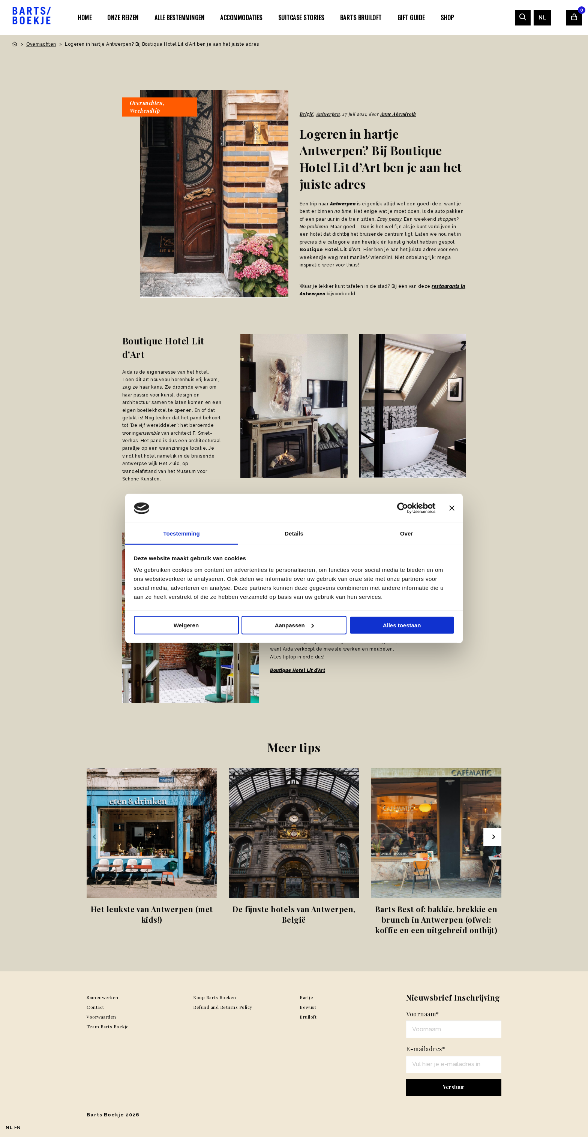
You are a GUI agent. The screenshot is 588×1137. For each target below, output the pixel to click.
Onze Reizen (123, 17)
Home (85, 17)
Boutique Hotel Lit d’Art (297, 670)
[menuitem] (84, 17)
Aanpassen (294, 625)
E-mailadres (425, 1049)
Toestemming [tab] (181, 533)
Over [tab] (406, 533)
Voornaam (422, 1014)
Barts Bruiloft (361, 17)
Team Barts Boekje (108, 1026)
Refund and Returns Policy (222, 1007)
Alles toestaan (402, 625)
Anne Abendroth (398, 114)
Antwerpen (328, 114)
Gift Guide (411, 17)
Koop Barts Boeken (214, 997)
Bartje (306, 997)
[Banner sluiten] (451, 508)
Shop (447, 17)
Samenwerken (102, 997)
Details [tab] (294, 533)
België (307, 114)
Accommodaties (241, 17)
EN (17, 1127)
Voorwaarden (101, 1017)
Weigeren (186, 625)
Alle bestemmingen (179, 17)
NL (542, 18)
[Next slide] (492, 837)
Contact (95, 1007)
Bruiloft (308, 1017)
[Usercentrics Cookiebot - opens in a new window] (402, 508)
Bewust (308, 1007)
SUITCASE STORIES (301, 17)
